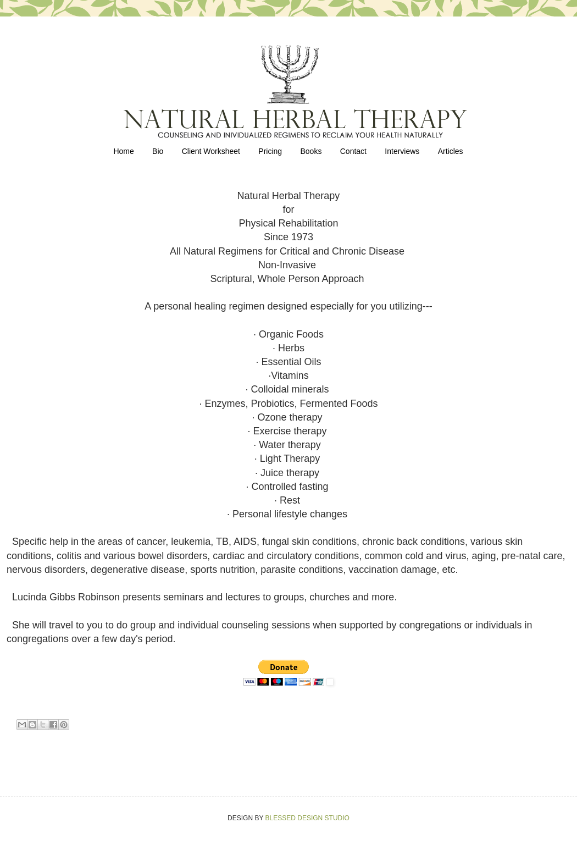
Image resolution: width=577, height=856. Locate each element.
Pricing (270, 151)
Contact (353, 151)
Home (123, 151)
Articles (450, 151)
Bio (157, 151)
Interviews (402, 151)
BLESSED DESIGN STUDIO (307, 818)
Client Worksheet (211, 151)
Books (310, 151)
